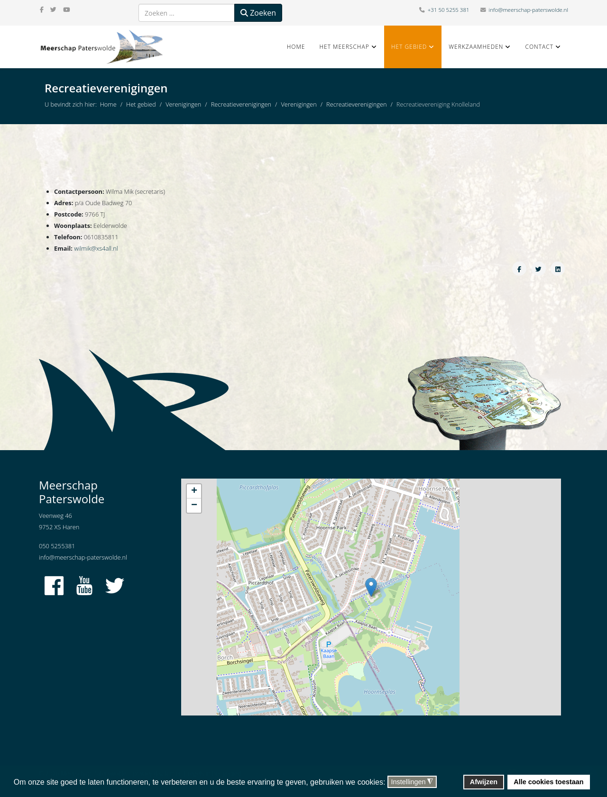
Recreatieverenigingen (241, 104)
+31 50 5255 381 (448, 9)
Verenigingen (183, 104)
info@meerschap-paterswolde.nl (528, 9)
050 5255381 (57, 546)
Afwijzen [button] (483, 782)
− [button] (194, 505)
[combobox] (186, 13)
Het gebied (409, 47)
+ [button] (194, 491)
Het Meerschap (344, 47)
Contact (539, 47)
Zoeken (258, 13)
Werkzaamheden (476, 47)
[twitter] (53, 9)
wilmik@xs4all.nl (96, 248)
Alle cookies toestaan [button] (548, 782)
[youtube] (66, 9)
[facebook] (42, 9)
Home (296, 47)
